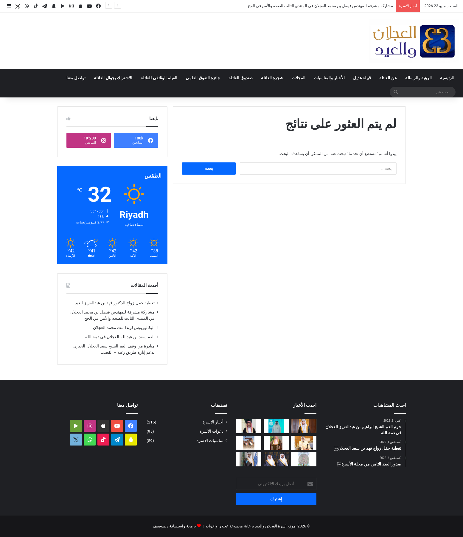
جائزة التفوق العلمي (203, 77)
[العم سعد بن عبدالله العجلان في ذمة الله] (303, 443)
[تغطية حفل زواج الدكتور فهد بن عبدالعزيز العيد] (303, 426)
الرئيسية (447, 77)
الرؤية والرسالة (418, 77)
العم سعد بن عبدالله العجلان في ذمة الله (120, 336)
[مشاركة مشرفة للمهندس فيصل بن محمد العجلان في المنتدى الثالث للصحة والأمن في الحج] (276, 426)
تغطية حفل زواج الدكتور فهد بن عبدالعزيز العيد (115, 302)
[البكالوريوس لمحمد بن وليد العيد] (248, 459)
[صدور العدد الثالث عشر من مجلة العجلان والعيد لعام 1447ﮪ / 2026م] (248, 443)
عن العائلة (388, 77)
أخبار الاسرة (213, 422)
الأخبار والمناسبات (329, 77)
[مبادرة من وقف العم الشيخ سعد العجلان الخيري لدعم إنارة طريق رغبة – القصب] (276, 443)
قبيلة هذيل (362, 77)
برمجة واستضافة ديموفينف (174, 526)
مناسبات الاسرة (209, 440)
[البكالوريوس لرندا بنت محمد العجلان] (248, 426)
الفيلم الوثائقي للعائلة (159, 77)
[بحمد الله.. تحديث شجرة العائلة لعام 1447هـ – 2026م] (303, 459)
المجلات (298, 77)
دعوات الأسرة (211, 431)
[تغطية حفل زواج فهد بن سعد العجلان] (276, 459)
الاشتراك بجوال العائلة (113, 77)
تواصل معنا (76, 77)
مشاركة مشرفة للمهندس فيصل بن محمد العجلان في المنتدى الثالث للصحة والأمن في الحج (320, 6)
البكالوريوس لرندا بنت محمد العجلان (124, 327)
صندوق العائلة (240, 77)
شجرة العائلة (272, 77)
